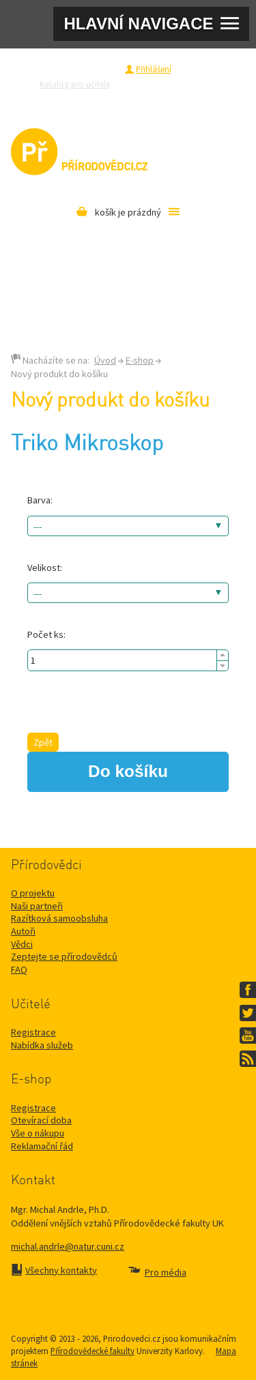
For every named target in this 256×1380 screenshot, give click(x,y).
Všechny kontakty (61, 1270)
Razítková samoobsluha (101, 98)
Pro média (174, 98)
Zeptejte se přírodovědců (175, 83)
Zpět (43, 742)
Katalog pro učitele (75, 83)
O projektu (33, 893)
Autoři (23, 931)
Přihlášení (153, 68)
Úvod (105, 360)
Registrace (97, 68)
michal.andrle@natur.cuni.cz (67, 1246)
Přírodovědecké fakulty (92, 1350)
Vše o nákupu (37, 1133)
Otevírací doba (41, 1120)
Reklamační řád (42, 1146)
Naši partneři (37, 906)
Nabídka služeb (42, 1045)
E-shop (140, 360)
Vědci (22, 944)
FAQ (19, 969)
